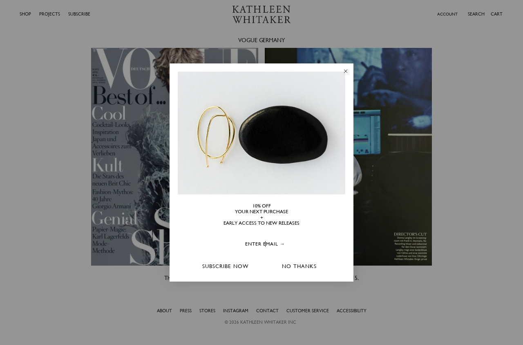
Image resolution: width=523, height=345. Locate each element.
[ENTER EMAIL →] (265, 244)
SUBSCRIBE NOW (225, 266)
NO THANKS (299, 266)
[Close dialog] (345, 71)
